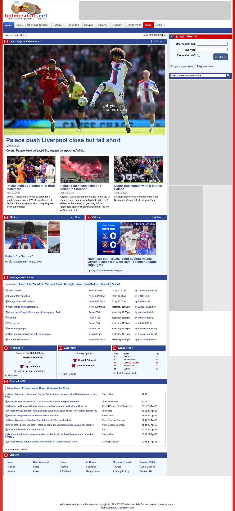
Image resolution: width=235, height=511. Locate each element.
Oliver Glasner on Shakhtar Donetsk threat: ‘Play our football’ (40, 420)
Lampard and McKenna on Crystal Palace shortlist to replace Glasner (44, 401)
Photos (64, 466)
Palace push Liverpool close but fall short (63, 140)
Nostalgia (69, 284)
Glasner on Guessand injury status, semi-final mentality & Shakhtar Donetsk (47, 406)
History (11, 471)
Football (105, 284)
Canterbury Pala (146, 290)
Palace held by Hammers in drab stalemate (31, 187)
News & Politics (97, 296)
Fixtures (13, 375)
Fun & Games (147, 466)
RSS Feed (65, 471)
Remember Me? (186, 55)
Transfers (38, 284)
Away (79, 284)
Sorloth (12, 318)
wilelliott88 (143, 323)
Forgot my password (183, 66)
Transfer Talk (95, 290)
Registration (93, 471)
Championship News (58, 388)
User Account (41, 462)
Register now (205, 66)
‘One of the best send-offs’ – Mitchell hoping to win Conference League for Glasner (51, 425)
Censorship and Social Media (23, 307)
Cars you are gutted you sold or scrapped (29, 334)
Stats (36, 466)
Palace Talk (25, 284)
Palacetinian (20, 261)
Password (190, 49)
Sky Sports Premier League (106, 270)
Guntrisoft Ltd (126, 507)
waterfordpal (144, 312)
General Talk (95, 334)
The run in (13, 323)
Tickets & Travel (53, 284)
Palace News (13, 388)
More (159, 41)
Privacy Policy (121, 471)
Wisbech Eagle (145, 307)
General (116, 284)
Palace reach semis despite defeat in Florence (80, 187)
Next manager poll (17, 328)
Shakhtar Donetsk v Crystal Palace (26, 429)
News (63, 462)
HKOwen (142, 296)
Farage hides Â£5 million (21, 301)
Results (11, 466)
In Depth (91, 462)
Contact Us (146, 471)
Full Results (69, 374)
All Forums (11, 284)
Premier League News (33, 388)
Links (36, 471)
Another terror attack (19, 339)
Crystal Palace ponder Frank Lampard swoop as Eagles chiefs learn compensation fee (52, 411)
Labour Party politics (19, 296)
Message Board (122, 462)
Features (91, 466)
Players (117, 466)
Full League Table (127, 373)
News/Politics (91, 284)
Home (10, 462)
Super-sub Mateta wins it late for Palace (138, 187)
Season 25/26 (147, 462)
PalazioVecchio (146, 339)
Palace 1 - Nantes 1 (19, 256)
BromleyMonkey (146, 328)
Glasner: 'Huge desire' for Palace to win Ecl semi (33, 415)
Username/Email (186, 44)
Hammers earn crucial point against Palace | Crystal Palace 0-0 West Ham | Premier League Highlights (122, 262)
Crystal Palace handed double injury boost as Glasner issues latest (42, 442)
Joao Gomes (14, 290)
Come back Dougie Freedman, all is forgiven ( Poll (34, 312)
